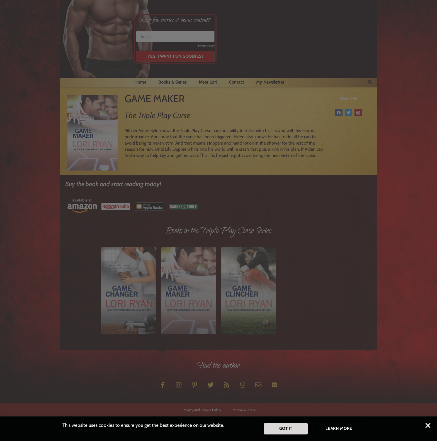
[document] (218, 220)
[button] (427, 425)
